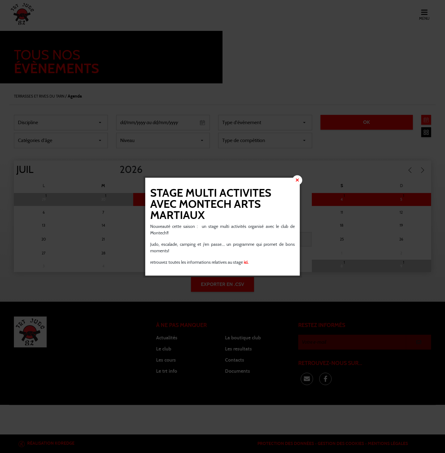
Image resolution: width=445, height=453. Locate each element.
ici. (245, 262)
